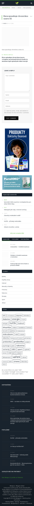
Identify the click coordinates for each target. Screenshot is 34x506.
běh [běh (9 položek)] (4, 315)
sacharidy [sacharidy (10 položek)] (6, 349)
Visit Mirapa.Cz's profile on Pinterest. (12, 477)
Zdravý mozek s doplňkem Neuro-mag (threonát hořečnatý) (20, 410)
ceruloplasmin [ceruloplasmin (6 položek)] (10, 315)
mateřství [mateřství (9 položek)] (12, 331)
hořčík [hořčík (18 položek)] (13, 323)
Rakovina (4, 293)
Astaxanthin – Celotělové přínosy (19, 247)
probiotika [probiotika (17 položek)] (19, 341)
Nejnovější (6, 239)
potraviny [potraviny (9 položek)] (27, 338)
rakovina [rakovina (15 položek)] (20, 345)
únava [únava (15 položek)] (16, 361)
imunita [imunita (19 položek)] (7, 327)
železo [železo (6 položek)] (4, 364)
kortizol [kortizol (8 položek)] (29, 327)
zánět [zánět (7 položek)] (10, 361)
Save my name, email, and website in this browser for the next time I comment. (16, 111)
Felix (5, 207)
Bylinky (4, 276)
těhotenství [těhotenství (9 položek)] (7, 357)
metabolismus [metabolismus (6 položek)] (20, 331)
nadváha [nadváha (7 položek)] (22, 334)
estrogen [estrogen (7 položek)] (5, 323)
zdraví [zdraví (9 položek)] (24, 357)
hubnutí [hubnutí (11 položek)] (21, 323)
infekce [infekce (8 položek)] (15, 327)
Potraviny (4, 289)
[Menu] (3, 3)
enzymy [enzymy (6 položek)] (23, 319)
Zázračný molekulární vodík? (12, 215)
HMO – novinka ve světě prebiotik (20, 401)
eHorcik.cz (22, 503)
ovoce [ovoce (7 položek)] (20, 338)
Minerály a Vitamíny (7, 286)
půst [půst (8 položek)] (13, 346)
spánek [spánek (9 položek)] (27, 349)
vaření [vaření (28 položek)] (16, 357)
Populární (15, 239)
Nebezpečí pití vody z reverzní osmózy (15, 210)
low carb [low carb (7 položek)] (5, 331)
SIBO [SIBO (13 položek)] (14, 349)
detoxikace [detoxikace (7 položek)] (27, 315)
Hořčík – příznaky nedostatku (12, 221)
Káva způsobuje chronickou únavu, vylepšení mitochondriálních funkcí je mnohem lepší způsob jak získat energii (15, 59)
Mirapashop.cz (15, 503)
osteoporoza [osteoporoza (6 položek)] (14, 338)
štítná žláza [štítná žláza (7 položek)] (24, 361)
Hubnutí (4, 283)
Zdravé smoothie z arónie (11, 227)
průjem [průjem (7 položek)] (28, 342)
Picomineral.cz (24, 501)
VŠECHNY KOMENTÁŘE (17, 233)
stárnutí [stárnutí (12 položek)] (11, 353)
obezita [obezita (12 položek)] (6, 338)
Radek (5, 23)
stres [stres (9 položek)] (4, 353)
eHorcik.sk (29, 503)
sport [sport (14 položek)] (20, 349)
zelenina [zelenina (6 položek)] (5, 361)
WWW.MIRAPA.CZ (7, 491)
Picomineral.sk (6, 503)
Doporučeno (25, 239)
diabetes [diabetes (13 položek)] (6, 319)
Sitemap (17, 501)
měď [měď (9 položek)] (16, 334)
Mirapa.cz (18, 498)
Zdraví (3, 303)
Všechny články (9, 501)
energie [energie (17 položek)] (16, 319)
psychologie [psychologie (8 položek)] (6, 346)
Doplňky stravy (6, 280)
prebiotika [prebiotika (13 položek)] (7, 341)
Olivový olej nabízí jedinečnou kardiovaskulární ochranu (18, 394)
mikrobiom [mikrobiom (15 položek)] (8, 334)
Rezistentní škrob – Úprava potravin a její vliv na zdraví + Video (21, 464)
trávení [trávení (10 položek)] (19, 353)
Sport (3, 299)
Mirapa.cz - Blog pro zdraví (17, 486)
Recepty (4, 296)
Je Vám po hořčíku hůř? (17, 446)
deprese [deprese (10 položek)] (19, 315)
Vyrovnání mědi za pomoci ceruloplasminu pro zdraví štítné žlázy (17, 203)
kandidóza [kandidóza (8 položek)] (22, 327)
